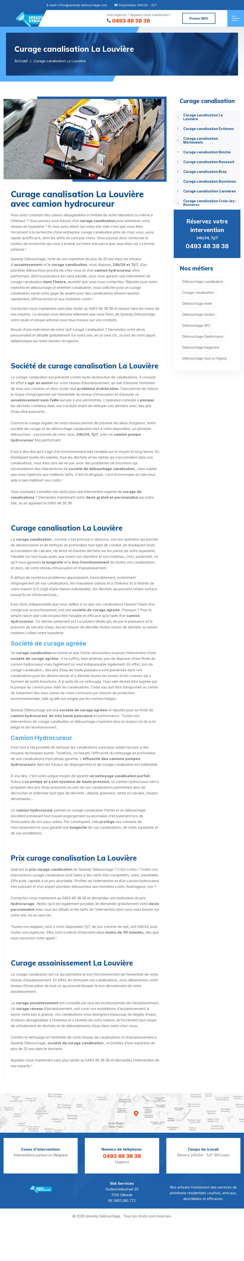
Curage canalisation (198, 292)
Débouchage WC (196, 325)
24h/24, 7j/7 (207, 233)
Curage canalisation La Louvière (203, 117)
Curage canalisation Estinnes (208, 129)
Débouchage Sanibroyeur (203, 336)
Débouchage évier (197, 303)
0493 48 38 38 (128, 21)
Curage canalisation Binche (207, 152)
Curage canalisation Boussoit (208, 162)
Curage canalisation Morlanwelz (200, 140)
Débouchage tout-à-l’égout (204, 358)
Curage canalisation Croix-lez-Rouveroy (209, 203)
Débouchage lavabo (198, 314)
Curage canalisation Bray (205, 172)
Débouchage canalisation (202, 281)
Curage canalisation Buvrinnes (209, 181)
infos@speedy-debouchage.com (82, 5)
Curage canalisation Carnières (209, 191)
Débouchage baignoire (200, 347)
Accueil (21, 60)
